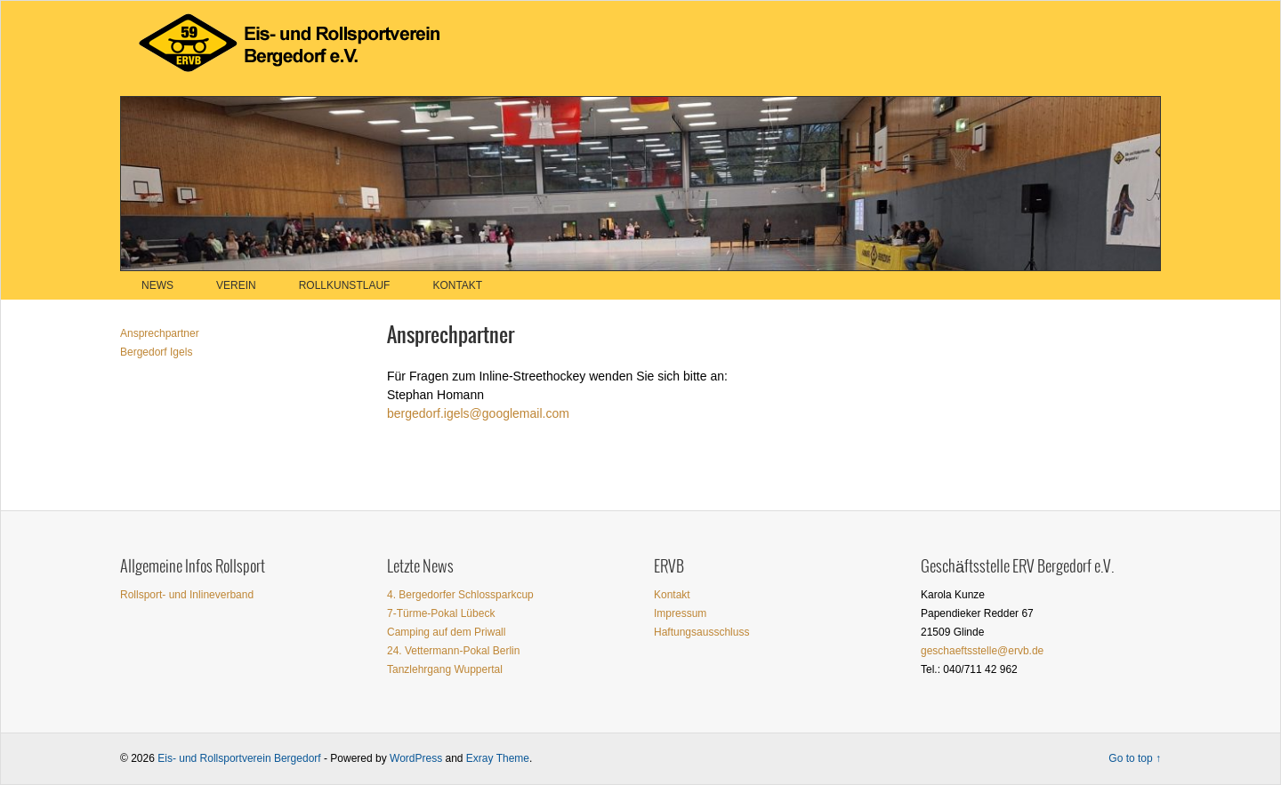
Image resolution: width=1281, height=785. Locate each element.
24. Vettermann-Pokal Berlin (453, 651)
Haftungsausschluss (701, 632)
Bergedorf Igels (156, 352)
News (157, 285)
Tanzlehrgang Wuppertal (445, 669)
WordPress (416, 758)
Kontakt (457, 285)
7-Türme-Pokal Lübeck (441, 613)
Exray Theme (497, 758)
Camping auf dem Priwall (446, 632)
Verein (236, 285)
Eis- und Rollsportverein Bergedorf (238, 758)
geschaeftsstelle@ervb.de (982, 651)
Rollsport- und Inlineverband (187, 595)
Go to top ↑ (1134, 758)
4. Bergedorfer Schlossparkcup (460, 595)
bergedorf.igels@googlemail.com (478, 413)
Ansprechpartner (159, 333)
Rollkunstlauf (345, 285)
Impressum (680, 613)
